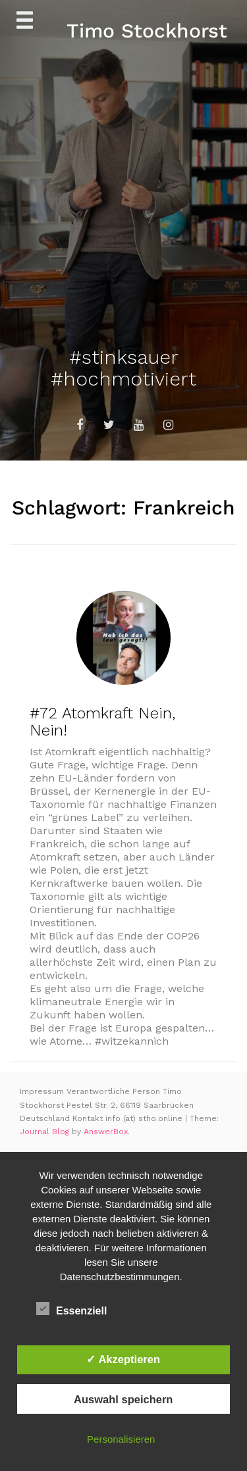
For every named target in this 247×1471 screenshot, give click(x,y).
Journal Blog (46, 1131)
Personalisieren (121, 1439)
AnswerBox (106, 1131)
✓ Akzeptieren (123, 1359)
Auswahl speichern (123, 1399)
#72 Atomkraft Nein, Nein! (102, 721)
